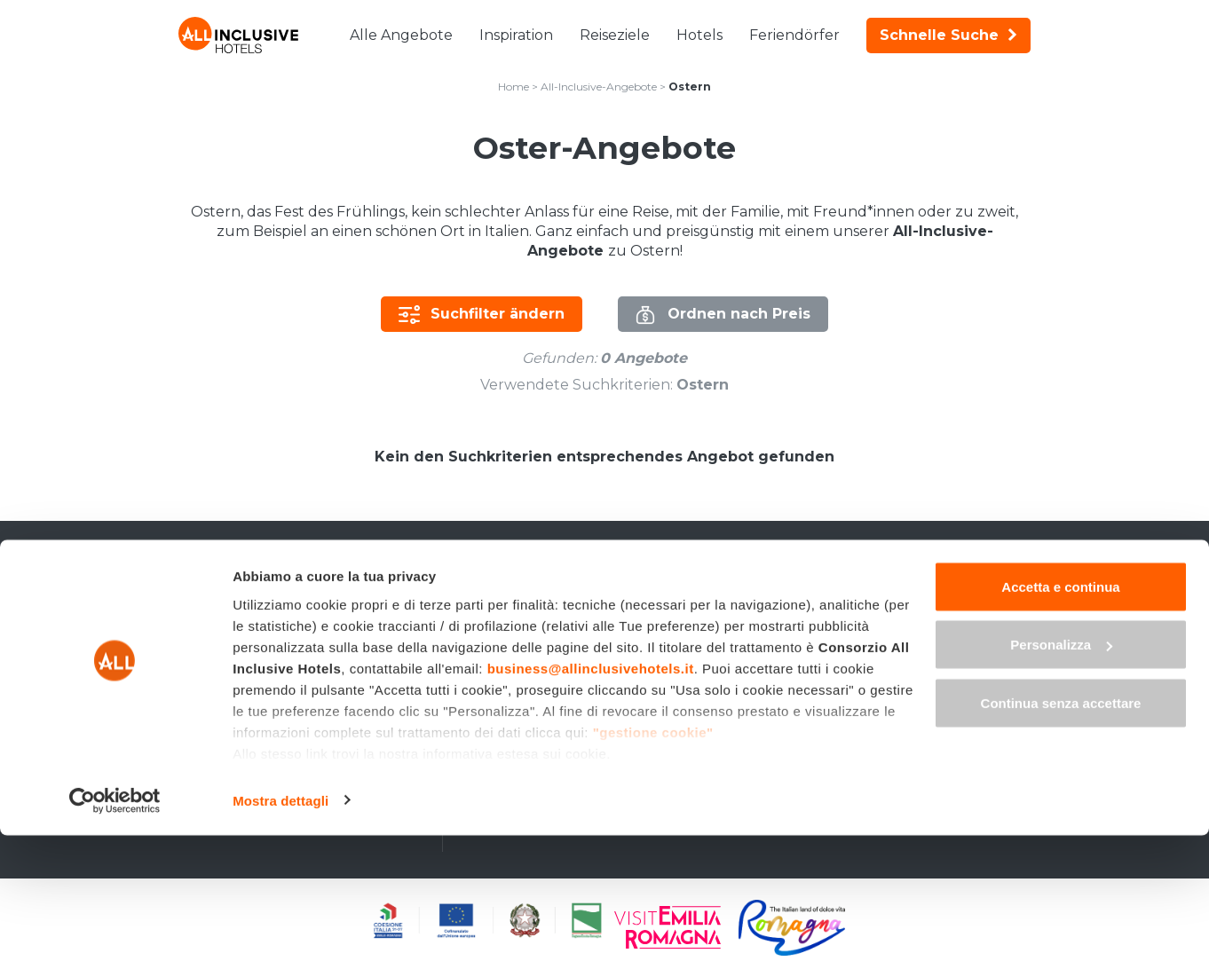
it (882, 574)
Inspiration (516, 35)
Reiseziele (615, 35)
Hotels (699, 35)
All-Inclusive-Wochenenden (277, 642)
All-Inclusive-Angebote (599, 86)
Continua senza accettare (1061, 836)
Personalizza (1061, 778)
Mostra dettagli (280, 933)
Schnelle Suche (948, 35)
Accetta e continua (1060, 720)
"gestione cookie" (653, 865)
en (913, 574)
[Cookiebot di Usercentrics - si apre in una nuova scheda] (115, 934)
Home (513, 86)
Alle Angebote (401, 35)
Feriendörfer (794, 35)
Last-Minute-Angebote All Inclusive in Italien (309, 610)
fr (975, 574)
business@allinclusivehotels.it (590, 801)
